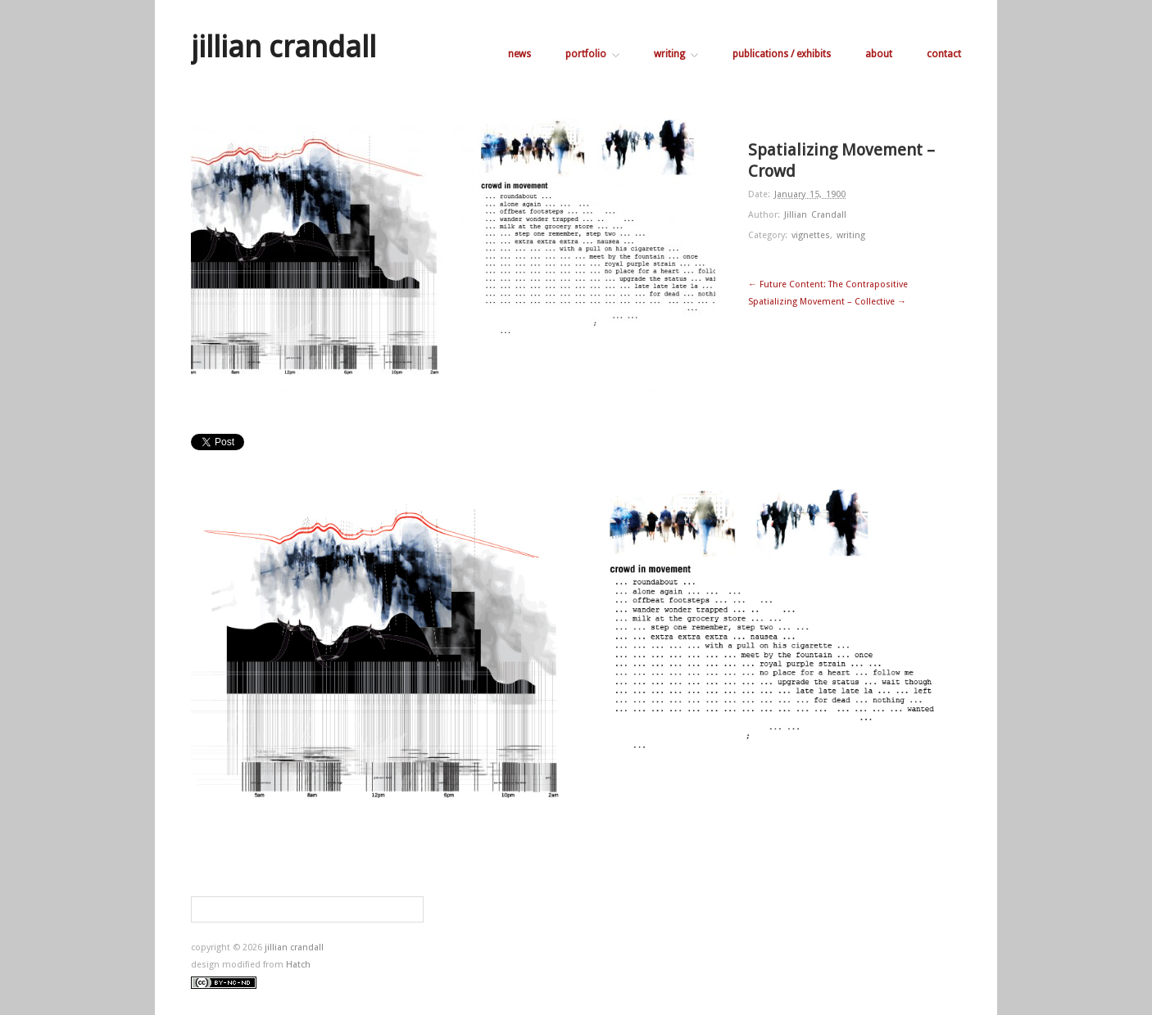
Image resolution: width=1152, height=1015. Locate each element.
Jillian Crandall (815, 215)
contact (944, 54)
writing (676, 54)
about (878, 54)
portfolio (592, 54)
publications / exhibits (781, 54)
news (519, 54)
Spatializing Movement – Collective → (827, 301)
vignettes (810, 235)
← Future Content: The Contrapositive (828, 284)
